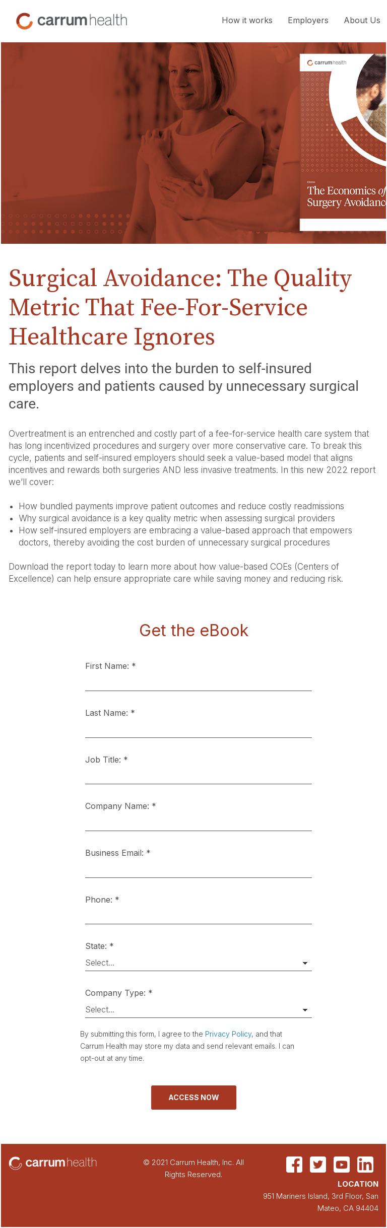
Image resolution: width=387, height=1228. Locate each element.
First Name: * (110, 666)
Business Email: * (118, 853)
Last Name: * (110, 713)
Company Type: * (119, 993)
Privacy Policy (228, 1034)
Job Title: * (106, 760)
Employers (308, 20)
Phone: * (102, 900)
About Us (362, 20)
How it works (247, 20)
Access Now (193, 1097)
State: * (99, 946)
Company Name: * (120, 806)
